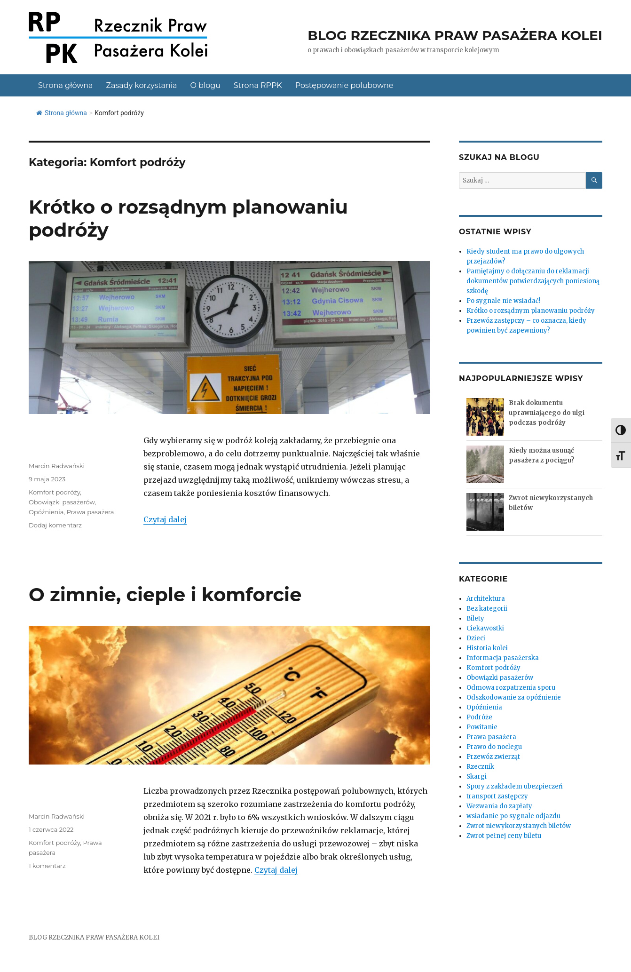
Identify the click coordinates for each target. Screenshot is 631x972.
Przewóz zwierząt (493, 757)
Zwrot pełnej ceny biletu (503, 836)
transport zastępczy (497, 796)
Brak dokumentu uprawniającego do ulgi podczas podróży (546, 413)
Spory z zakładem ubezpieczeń (514, 786)
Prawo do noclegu (494, 747)
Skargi (476, 777)
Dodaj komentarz (55, 525)
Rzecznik (480, 767)
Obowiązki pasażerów (62, 502)
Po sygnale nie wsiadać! (503, 301)
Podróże (479, 717)
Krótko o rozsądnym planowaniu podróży (530, 311)
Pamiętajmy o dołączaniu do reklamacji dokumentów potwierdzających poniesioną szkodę (532, 281)
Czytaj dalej (165, 519)
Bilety (475, 618)
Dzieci (475, 638)
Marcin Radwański (57, 466)
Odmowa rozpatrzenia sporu (510, 688)
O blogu (205, 85)
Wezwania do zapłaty (499, 806)
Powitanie (481, 727)
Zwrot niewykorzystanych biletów (518, 826)
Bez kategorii (486, 609)
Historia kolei (487, 648)
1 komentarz (47, 865)
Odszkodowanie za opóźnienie (513, 697)
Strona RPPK (258, 85)
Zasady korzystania (141, 85)
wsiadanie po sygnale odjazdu (513, 816)
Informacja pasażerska (502, 658)
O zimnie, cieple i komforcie (165, 594)
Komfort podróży (54, 492)
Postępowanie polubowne (344, 85)
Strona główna (65, 85)
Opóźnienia (46, 512)
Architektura (485, 599)
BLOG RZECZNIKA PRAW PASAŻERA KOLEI (94, 937)
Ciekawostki (485, 628)
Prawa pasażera (90, 512)
